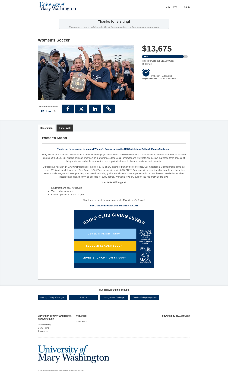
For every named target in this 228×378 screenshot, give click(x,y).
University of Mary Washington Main (53, 297)
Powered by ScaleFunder (176, 316)
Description (46, 128)
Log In (186, 7)
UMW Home (170, 7)
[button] (68, 109)
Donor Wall (64, 128)
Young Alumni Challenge (114, 297)
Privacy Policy (44, 325)
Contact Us (43, 331)
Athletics (83, 297)
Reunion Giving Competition (144, 297)
